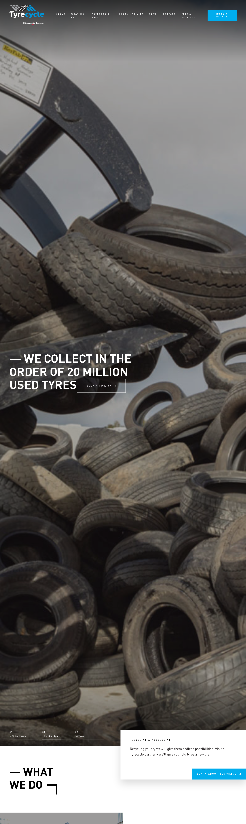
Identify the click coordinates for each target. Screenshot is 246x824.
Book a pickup (222, 15)
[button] (23, 813)
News (153, 14)
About (61, 14)
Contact (169, 14)
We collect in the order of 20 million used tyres (70, 412)
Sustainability (131, 14)
